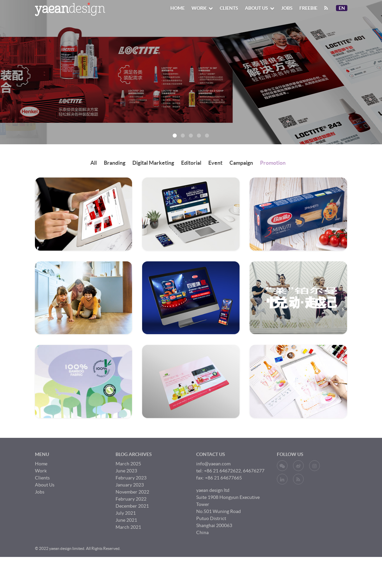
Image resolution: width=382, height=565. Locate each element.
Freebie (308, 8)
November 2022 (132, 492)
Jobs (287, 8)
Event (215, 163)
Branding (114, 163)
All (93, 163)
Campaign (241, 163)
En (343, 8)
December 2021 (132, 506)
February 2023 (131, 477)
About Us (259, 8)
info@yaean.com (213, 463)
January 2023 (130, 484)
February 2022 (131, 499)
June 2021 (126, 520)
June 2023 (126, 470)
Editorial (191, 163)
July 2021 (126, 513)
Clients (229, 8)
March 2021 (128, 527)
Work (202, 8)
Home (177, 8)
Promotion (273, 163)
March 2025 (128, 463)
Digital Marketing (153, 163)
